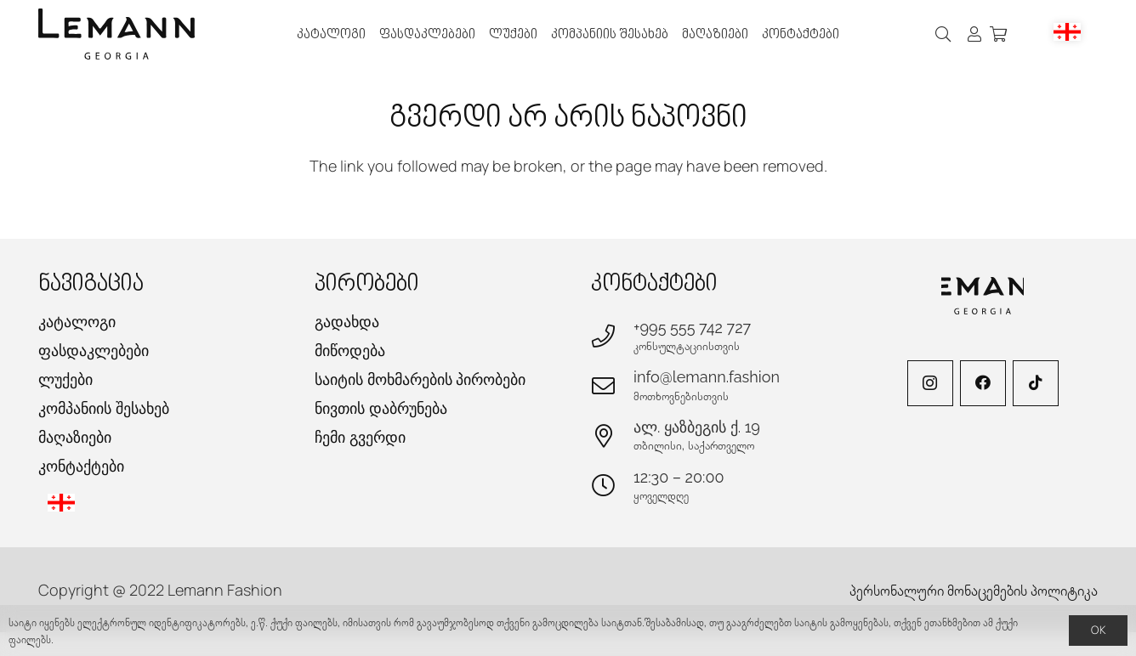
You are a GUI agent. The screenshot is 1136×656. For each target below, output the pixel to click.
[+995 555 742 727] (612, 335)
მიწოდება (350, 350)
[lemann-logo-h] (116, 33)
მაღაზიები (74, 437)
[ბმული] (974, 34)
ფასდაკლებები (93, 350)
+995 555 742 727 (692, 327)
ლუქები (65, 379)
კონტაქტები (81, 466)
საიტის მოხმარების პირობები (420, 379)
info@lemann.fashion (706, 377)
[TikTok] (1036, 383)
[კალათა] (998, 34)
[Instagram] (930, 383)
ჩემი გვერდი (360, 437)
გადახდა (347, 322)
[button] (944, 34)
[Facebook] (983, 383)
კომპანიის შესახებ (103, 408)
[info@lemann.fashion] (612, 385)
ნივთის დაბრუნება (381, 408)
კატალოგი (77, 322)
